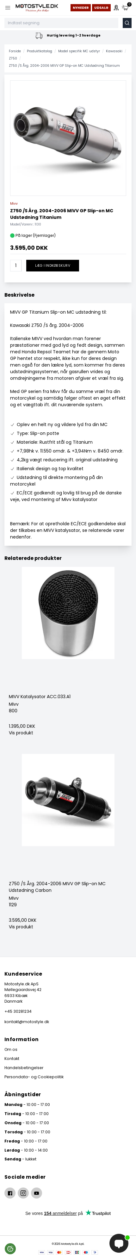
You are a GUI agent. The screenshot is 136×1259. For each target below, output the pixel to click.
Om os (10, 1049)
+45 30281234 (18, 1011)
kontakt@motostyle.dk (26, 1021)
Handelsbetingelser (23, 1067)
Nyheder (81, 7)
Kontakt (11, 1058)
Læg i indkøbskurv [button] (52, 265)
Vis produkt (21, 733)
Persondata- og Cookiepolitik (34, 1077)
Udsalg (101, 7)
